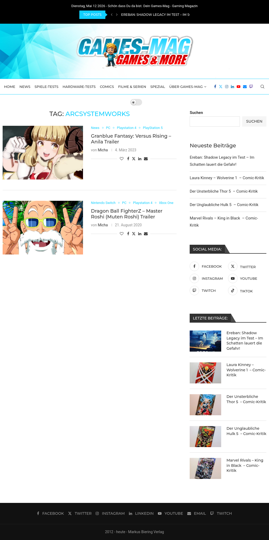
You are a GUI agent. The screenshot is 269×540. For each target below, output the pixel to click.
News (24, 86)
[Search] (262, 86)
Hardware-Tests (79, 86)
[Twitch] (251, 86)
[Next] (117, 15)
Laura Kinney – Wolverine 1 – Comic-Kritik (227, 178)
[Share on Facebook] (128, 159)
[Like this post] (121, 159)
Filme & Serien (132, 86)
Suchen (196, 112)
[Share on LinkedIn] (139, 159)
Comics (107, 86)
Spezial (157, 86)
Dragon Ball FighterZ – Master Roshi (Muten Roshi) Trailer (126, 214)
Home (9, 86)
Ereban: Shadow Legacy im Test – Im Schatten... (164, 15)
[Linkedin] (232, 86)
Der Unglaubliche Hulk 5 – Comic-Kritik (224, 204)
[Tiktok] (246, 290)
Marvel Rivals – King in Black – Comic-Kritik (244, 465)
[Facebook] (215, 86)
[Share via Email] (146, 159)
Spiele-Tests (47, 86)
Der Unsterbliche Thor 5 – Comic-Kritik (224, 191)
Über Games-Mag (186, 86)
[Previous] (112, 15)
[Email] (245, 86)
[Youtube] (238, 86)
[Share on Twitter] (134, 158)
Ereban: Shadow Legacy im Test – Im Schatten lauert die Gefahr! (244, 341)
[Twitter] (221, 86)
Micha (103, 150)
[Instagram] (226, 86)
